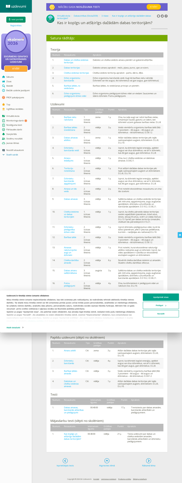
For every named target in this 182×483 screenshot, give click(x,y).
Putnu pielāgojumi (69, 284)
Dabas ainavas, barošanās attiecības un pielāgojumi (74, 410)
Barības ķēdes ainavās (70, 372)
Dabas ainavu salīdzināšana (70, 271)
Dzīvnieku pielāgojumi (69, 294)
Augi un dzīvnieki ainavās (68, 316)
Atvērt (154, 6)
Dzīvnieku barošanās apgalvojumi (70, 181)
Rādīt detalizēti (13, 478)
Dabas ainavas (71, 199)
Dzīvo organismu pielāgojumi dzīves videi (75, 94)
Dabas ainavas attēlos (71, 139)
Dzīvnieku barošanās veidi (71, 149)
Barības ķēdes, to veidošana (72, 87)
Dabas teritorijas (72, 67)
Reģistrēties (16, 25)
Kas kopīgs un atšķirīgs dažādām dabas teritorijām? (72, 436)
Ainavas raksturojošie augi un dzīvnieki (70, 251)
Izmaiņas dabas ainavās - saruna (72, 305)
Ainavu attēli (70, 350)
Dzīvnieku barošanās (69, 362)
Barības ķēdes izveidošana (70, 128)
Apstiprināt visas (161, 448)
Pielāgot (161, 456)
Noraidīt (161, 464)
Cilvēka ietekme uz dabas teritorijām (71, 214)
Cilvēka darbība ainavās (71, 261)
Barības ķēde (70, 237)
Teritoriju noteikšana (69, 169)
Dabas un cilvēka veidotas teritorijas (76, 61)
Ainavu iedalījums (68, 159)
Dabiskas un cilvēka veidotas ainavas (71, 384)
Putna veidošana (72, 324)
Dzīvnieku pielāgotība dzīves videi (69, 229)
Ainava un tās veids (70, 190)
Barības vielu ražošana (70, 118)
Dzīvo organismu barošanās (72, 79)
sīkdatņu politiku (36, 471)
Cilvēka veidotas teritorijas (76, 72)
